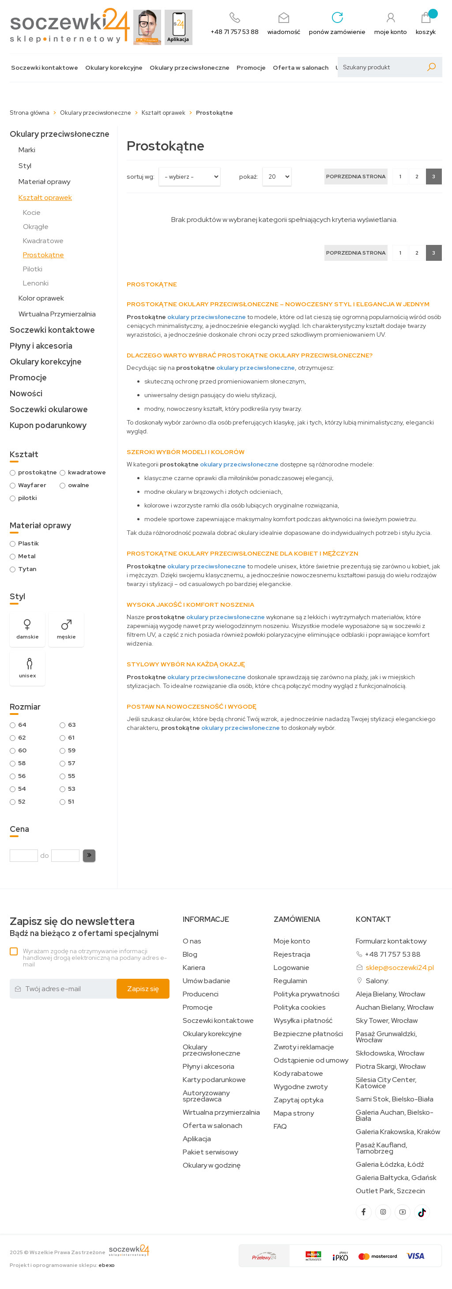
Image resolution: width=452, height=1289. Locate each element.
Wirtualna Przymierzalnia (57, 314)
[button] (89, 855)
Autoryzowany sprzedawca (206, 1096)
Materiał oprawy (44, 181)
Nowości (26, 393)
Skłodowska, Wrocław (390, 1053)
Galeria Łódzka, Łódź (390, 1164)
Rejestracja (292, 954)
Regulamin (290, 981)
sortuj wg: (140, 176)
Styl (25, 165)
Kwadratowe (43, 240)
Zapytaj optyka (299, 1100)
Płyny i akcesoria (41, 346)
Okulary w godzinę (212, 1165)
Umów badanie (206, 981)
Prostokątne (43, 254)
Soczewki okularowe (49, 409)
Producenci (200, 994)
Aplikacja (197, 1139)
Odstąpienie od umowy (311, 1060)
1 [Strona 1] (400, 176)
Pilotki (32, 269)
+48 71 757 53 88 (393, 954)
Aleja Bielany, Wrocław (390, 994)
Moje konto (292, 941)
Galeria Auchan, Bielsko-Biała (394, 1115)
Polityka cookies (300, 1007)
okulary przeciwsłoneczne (206, 317)
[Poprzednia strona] (356, 176)
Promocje (251, 68)
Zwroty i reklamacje (304, 1047)
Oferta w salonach (300, 68)
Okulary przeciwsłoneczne (189, 68)
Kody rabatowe (298, 1073)
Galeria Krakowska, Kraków (398, 1131)
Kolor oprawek (41, 298)
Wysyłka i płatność (303, 1020)
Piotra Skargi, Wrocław (391, 1066)
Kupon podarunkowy (48, 425)
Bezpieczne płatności (308, 1034)
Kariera (194, 967)
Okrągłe (36, 226)
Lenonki (36, 283)
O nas (192, 941)
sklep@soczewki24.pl (400, 967)
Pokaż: (248, 176)
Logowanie (291, 967)
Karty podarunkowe (214, 1079)
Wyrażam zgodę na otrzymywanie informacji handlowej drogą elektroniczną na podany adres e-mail (95, 957)
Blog (190, 954)
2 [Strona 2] (416, 176)
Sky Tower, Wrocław (387, 1020)
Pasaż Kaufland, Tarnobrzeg (381, 1148)
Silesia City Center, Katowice (386, 1082)
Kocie (32, 212)
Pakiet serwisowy (210, 1152)
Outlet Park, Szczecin (390, 1191)
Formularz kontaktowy (391, 941)
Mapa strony (294, 1113)
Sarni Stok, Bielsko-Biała (394, 1099)
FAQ (280, 1126)
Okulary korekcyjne (114, 68)
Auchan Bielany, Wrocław (394, 1007)
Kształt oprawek (45, 197)
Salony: (377, 980)
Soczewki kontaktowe (44, 68)
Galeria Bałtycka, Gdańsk (396, 1177)
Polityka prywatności (306, 994)
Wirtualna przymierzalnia (221, 1112)
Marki (27, 149)
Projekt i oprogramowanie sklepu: (62, 1265)
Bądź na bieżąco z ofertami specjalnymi (84, 927)
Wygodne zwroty (301, 1086)
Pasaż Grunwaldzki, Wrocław (386, 1037)
